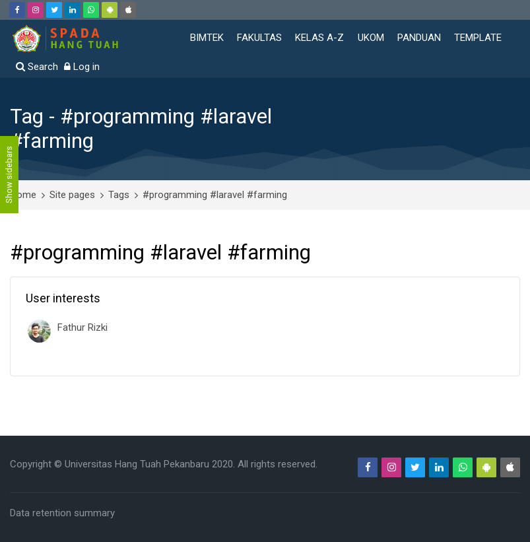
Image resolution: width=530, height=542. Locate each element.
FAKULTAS (259, 38)
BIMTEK (207, 38)
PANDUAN (419, 38)
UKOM (371, 38)
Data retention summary (62, 513)
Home (23, 195)
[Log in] (82, 67)
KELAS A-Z (319, 38)
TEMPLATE (478, 38)
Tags (118, 195)
